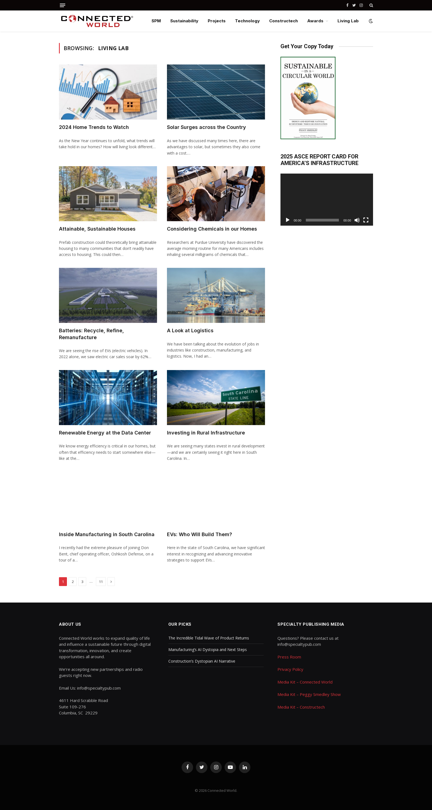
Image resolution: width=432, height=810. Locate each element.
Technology (247, 20)
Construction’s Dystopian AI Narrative (201, 661)
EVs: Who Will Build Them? (199, 534)
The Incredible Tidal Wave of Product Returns (208, 638)
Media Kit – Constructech (301, 707)
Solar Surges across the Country (206, 127)
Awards (315, 20)
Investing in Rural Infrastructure (206, 433)
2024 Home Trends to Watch (94, 127)
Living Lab (348, 20)
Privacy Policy (290, 669)
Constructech (283, 20)
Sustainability (184, 20)
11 (101, 581)
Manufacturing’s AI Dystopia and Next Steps (207, 649)
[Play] (287, 220)
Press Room (289, 657)
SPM (156, 20)
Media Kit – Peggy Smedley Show (309, 694)
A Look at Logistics (190, 330)
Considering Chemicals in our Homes (212, 229)
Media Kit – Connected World (305, 682)
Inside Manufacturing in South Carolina (107, 534)
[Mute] (357, 220)
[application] (326, 200)
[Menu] (62, 5)
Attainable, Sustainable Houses (97, 229)
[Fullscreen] (366, 220)
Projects (217, 20)
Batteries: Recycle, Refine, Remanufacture (91, 334)
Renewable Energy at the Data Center (105, 433)
